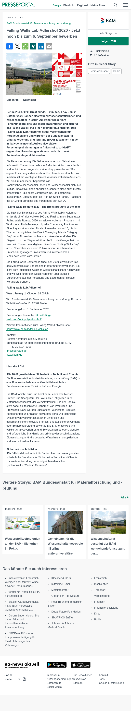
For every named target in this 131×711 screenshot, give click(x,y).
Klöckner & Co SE (61, 578)
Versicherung (102, 595)
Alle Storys (108, 33)
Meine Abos (98, 5)
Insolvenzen (101, 584)
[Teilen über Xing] (33, 46)
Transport (99, 590)
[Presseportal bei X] (18, 679)
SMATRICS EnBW (62, 617)
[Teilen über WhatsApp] (25, 46)
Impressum (53, 675)
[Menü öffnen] (126, 5)
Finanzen (99, 601)
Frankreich (100, 578)
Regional (82, 5)
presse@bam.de (16, 350)
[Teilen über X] (17, 46)
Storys (57, 5)
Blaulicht (69, 5)
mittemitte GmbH (61, 584)
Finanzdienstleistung (106, 607)
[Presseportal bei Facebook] (14, 679)
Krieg (97, 613)
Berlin (116, 71)
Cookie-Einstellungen (111, 683)
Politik (97, 619)
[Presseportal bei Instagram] (23, 678)
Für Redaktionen (82, 675)
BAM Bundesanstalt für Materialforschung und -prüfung (38, 23)
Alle (125, 497)
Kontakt (103, 675)
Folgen (108, 41)
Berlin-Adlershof (99, 71)
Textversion (79, 679)
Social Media (54, 687)
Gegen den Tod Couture (65, 595)
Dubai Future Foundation (65, 611)
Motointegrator (59, 590)
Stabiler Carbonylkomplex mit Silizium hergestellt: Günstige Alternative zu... (22, 605)
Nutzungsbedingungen (60, 679)
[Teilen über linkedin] (41, 46)
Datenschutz (54, 683)
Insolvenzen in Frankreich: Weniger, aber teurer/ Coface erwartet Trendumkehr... (22, 582)
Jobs (102, 679)
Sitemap (78, 683)
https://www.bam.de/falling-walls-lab (27, 329)
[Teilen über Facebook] (9, 46)
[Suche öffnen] (116, 5)
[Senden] (49, 46)
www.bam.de (14, 354)
